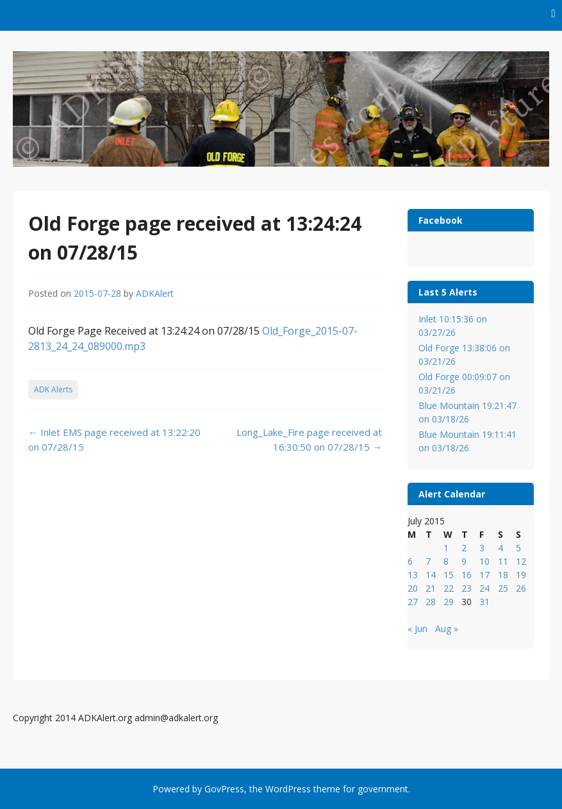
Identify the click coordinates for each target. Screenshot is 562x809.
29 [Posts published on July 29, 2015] (448, 602)
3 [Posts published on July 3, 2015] (481, 548)
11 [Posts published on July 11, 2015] (503, 561)
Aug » (446, 628)
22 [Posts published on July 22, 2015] (448, 588)
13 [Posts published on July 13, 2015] (413, 575)
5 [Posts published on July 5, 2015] (518, 548)
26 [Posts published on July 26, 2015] (521, 588)
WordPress (288, 789)
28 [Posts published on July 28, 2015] (431, 602)
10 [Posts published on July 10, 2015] (484, 561)
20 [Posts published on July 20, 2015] (413, 588)
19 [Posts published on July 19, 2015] (521, 575)
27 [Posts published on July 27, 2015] (413, 602)
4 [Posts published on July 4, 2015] (500, 548)
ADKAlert (155, 293)
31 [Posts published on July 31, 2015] (484, 602)
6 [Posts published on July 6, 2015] (410, 561)
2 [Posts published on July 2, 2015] (464, 548)
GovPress (224, 789)
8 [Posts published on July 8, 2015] (446, 561)
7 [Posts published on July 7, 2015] (428, 561)
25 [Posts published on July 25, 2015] (503, 588)
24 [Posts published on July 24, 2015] (484, 588)
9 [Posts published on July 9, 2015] (464, 561)
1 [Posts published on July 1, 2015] (446, 548)
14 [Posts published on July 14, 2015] (431, 575)
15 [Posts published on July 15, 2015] (448, 575)
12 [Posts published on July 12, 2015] (521, 561)
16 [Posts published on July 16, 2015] (466, 575)
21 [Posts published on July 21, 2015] (431, 588)
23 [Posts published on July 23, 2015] (466, 588)
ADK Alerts (53, 389)
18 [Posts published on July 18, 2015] (503, 575)
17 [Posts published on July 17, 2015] (484, 575)
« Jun (417, 628)
